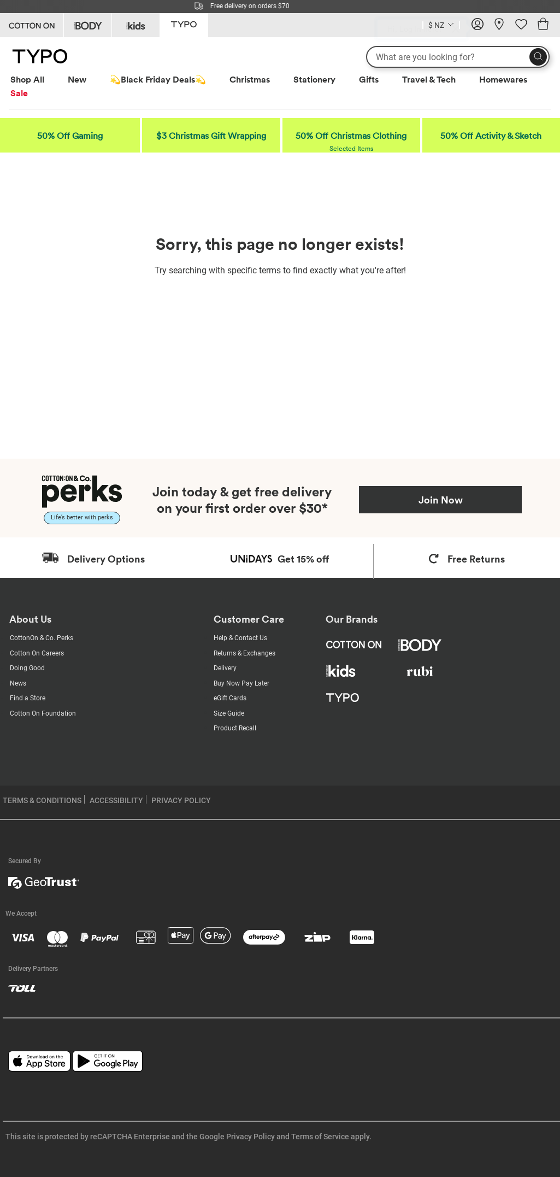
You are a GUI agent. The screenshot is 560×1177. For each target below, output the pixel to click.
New (77, 79)
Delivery (225, 668)
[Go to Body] (87, 25)
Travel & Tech (429, 79)
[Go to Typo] (184, 24)
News (18, 683)
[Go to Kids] (136, 25)
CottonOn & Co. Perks (41, 638)
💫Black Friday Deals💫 (158, 79)
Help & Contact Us (240, 638)
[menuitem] (37, 79)
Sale (19, 93)
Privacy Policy (250, 1136)
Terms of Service (320, 1136)
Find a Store (27, 698)
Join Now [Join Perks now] (440, 499)
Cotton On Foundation (43, 713)
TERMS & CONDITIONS (42, 800)
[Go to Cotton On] (31, 25)
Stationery (314, 79)
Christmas (249, 79)
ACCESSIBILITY (116, 800)
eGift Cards (230, 698)
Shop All (27, 79)
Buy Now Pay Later (241, 683)
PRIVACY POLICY (181, 800)
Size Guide (229, 713)
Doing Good (27, 668)
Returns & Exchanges (244, 653)
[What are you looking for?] (458, 57)
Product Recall (235, 728)
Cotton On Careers (37, 653)
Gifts (369, 79)
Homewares (503, 79)
